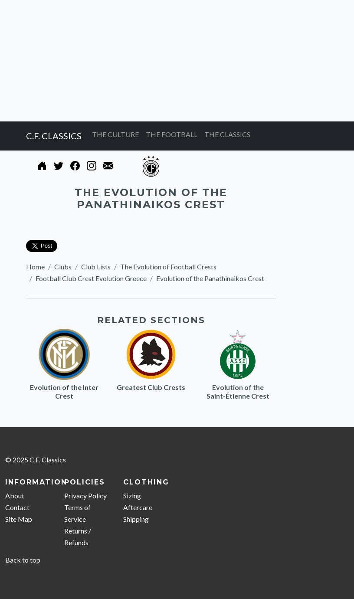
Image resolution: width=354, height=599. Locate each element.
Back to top (22, 560)
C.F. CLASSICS (54, 136)
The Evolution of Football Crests (168, 266)
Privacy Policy (85, 495)
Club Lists (96, 266)
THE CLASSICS (227, 134)
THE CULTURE (115, 134)
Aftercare (137, 507)
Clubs (63, 266)
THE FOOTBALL (171, 134)
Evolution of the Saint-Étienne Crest (237, 391)
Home (35, 266)
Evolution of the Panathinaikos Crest (210, 278)
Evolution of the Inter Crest (64, 391)
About (14, 495)
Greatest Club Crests (151, 387)
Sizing (132, 495)
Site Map (18, 519)
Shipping (136, 519)
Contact (17, 507)
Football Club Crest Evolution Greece (91, 278)
